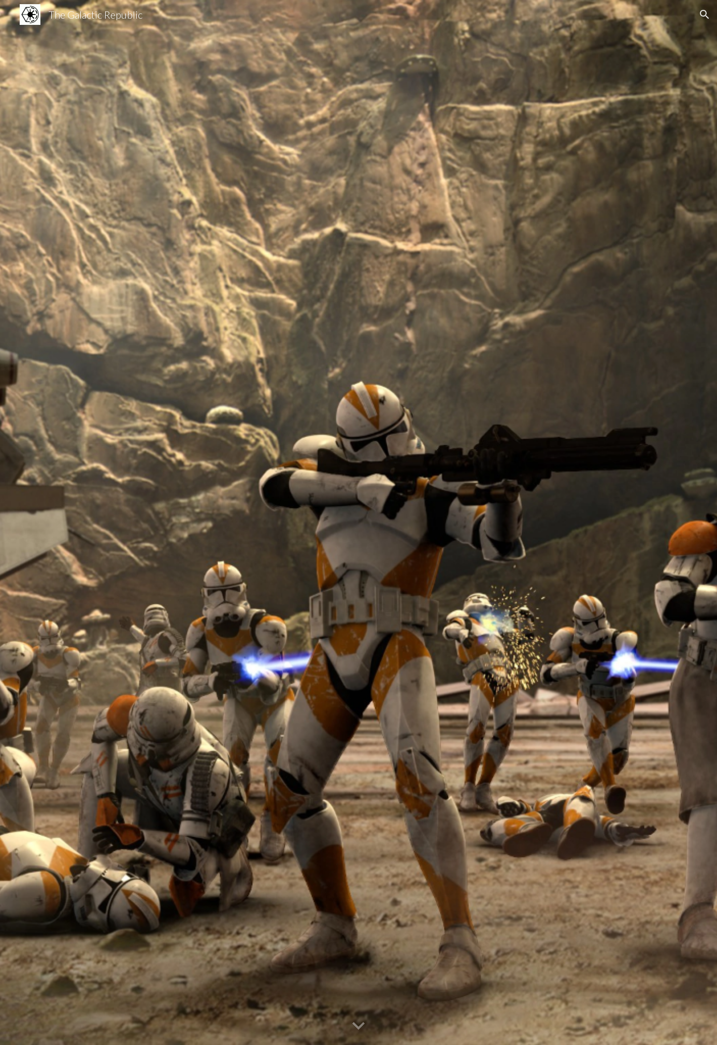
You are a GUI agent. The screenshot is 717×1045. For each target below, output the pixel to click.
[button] (704, 14)
